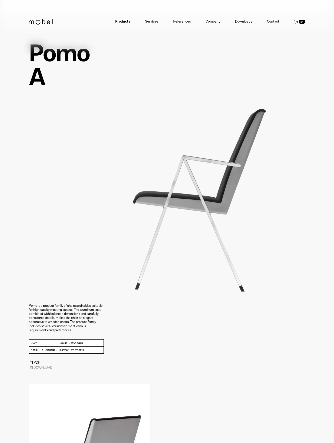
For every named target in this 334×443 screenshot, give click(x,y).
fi (297, 22)
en (301, 22)
